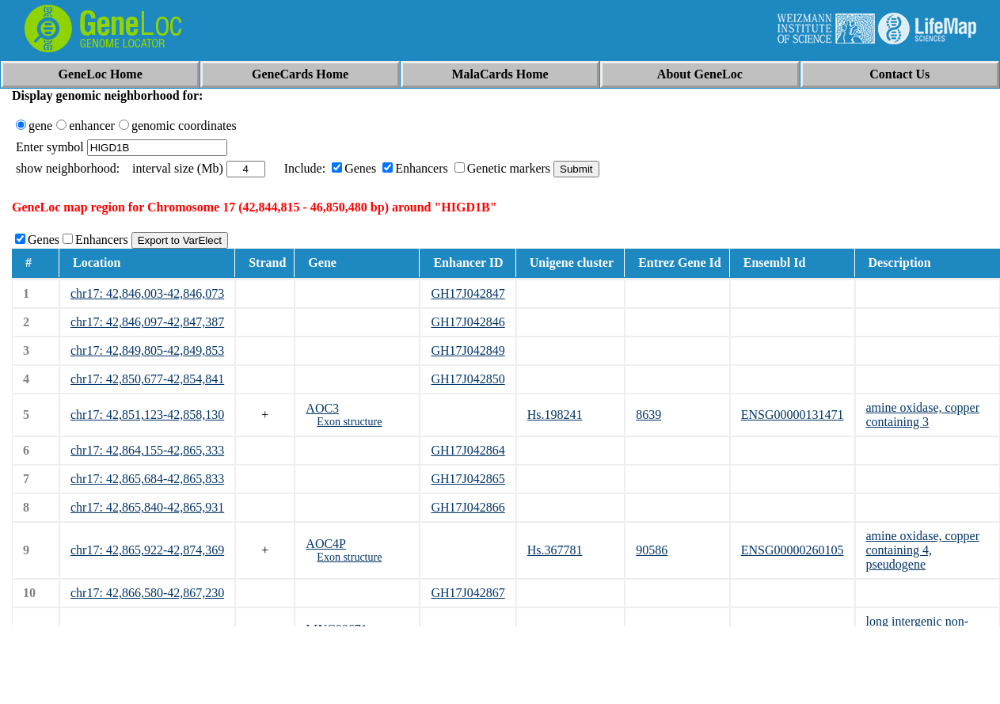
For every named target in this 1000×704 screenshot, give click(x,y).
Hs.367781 (555, 550)
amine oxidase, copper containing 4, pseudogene (923, 550)
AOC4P (326, 543)
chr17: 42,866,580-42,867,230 (147, 592)
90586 (651, 550)
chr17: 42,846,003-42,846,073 (147, 293)
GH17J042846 (467, 322)
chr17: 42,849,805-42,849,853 (147, 350)
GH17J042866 (467, 507)
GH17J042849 (467, 350)
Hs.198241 (555, 414)
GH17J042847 (467, 293)
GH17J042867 (467, 592)
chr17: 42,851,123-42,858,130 (147, 414)
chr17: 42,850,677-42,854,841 (147, 379)
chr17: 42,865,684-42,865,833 (147, 478)
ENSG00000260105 (792, 550)
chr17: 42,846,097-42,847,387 (147, 322)
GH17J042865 (467, 478)
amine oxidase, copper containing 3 (923, 414)
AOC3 (322, 408)
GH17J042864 (467, 450)
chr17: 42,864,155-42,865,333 (147, 450)
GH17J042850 (467, 379)
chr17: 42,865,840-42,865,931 (147, 507)
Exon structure (349, 422)
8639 (648, 414)
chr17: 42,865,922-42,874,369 (147, 550)
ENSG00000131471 (792, 414)
